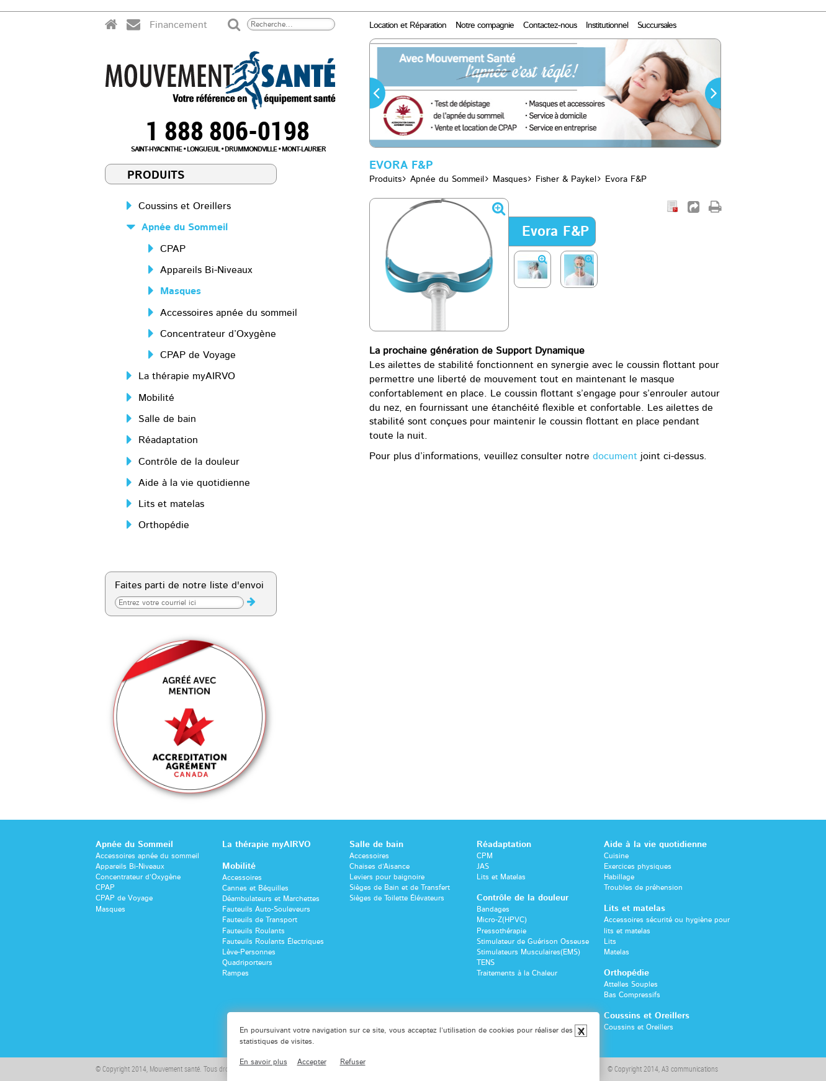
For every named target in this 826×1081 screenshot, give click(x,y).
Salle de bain (167, 419)
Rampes (235, 973)
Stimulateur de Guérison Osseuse (533, 941)
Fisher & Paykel (566, 179)
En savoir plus (263, 1061)
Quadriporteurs (247, 962)
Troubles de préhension (643, 887)
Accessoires (242, 877)
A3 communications (690, 1069)
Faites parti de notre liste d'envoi (189, 585)
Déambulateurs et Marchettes (271, 898)
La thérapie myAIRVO (186, 376)
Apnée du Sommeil (184, 227)
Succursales (656, 25)
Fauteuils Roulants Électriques (273, 941)
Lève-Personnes (249, 952)
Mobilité (156, 398)
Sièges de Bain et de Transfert (399, 887)
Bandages (493, 909)
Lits (610, 941)
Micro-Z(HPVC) (502, 919)
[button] (377, 93)
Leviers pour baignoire (386, 877)
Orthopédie (163, 525)
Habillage (619, 877)
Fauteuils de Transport (259, 919)
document (615, 456)
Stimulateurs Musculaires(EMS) (528, 952)
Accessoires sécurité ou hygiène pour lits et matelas (667, 925)
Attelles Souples (631, 984)
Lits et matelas (171, 504)
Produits (156, 175)
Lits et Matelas (501, 877)
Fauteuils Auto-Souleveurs (266, 909)
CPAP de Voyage (198, 355)
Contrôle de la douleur (189, 462)
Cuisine (616, 855)
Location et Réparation (407, 25)
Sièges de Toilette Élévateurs (396, 898)
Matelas (616, 952)
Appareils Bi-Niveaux (206, 270)
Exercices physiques (637, 866)
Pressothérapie (501, 931)
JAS (483, 866)
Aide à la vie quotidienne (194, 483)
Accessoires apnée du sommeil (228, 313)
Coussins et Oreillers (184, 206)
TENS (486, 962)
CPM (485, 855)
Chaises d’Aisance (379, 866)
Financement (178, 25)
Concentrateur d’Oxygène (218, 334)
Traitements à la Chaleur (517, 973)
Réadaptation (168, 440)
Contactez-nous (550, 25)
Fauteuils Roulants (253, 931)
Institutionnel (607, 25)
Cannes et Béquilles (255, 888)
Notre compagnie (485, 25)
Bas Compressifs (632, 994)
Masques (180, 291)
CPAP (173, 249)
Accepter (311, 1061)
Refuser (353, 1061)
